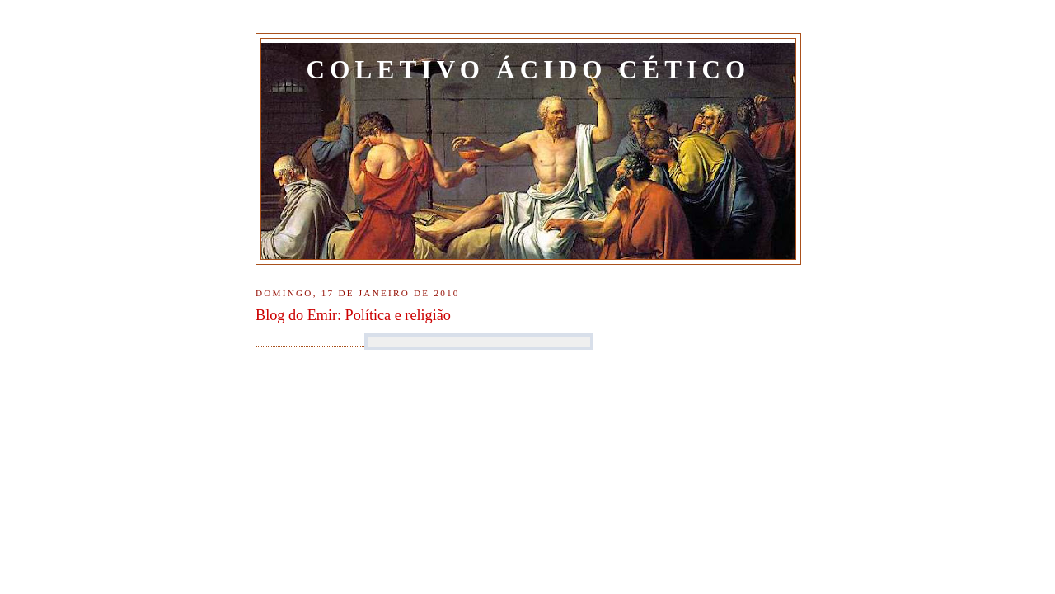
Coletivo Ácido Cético (529, 69)
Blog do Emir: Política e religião (353, 315)
